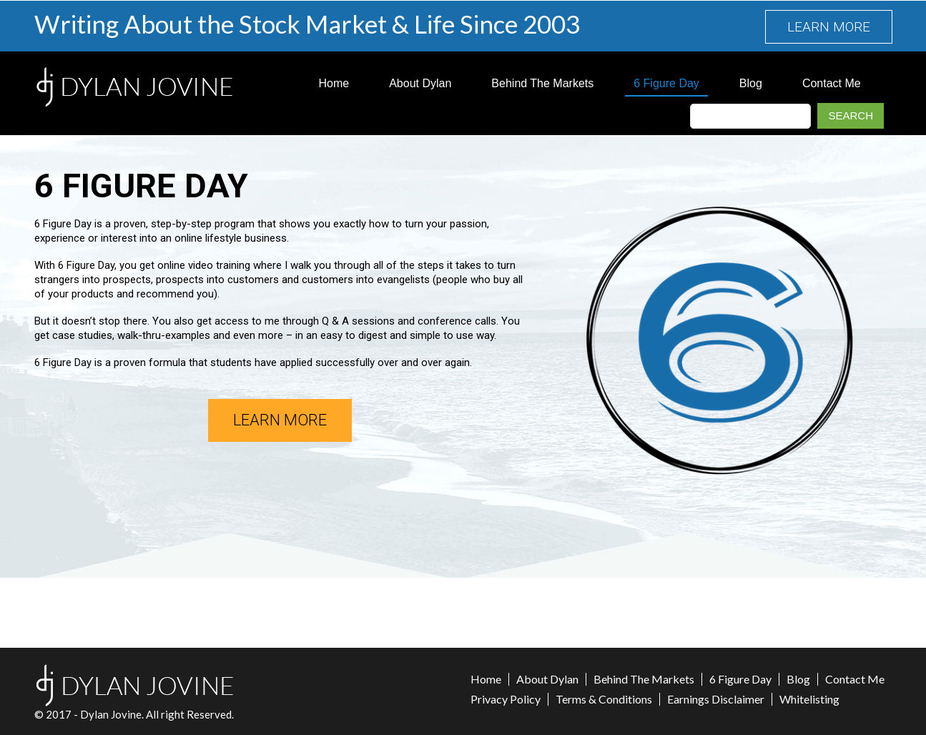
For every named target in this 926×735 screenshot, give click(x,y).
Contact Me (831, 83)
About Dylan (420, 83)
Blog (750, 83)
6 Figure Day (666, 83)
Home (334, 83)
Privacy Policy (506, 699)
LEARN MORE (828, 27)
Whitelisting (809, 699)
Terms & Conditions (604, 699)
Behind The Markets (542, 83)
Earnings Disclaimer (715, 699)
